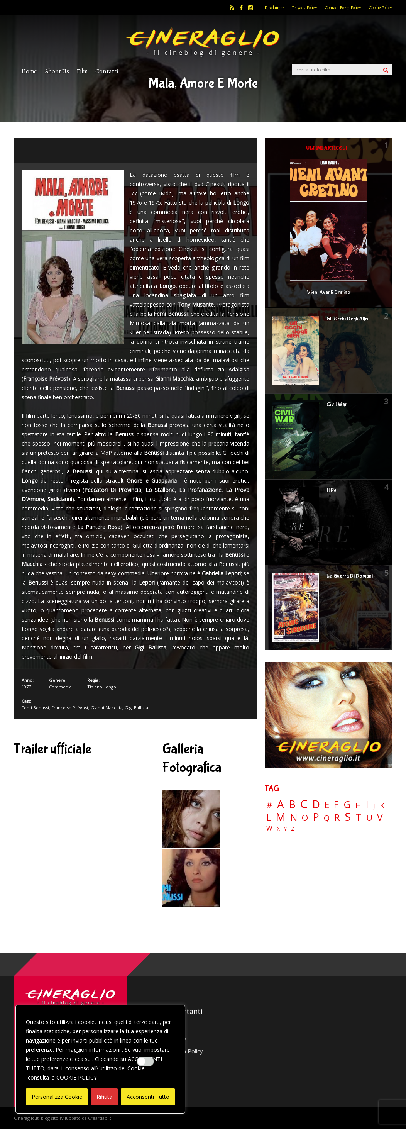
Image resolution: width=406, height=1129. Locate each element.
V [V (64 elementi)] (379, 817)
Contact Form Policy (343, 7)
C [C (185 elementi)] (304, 804)
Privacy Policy (304, 7)
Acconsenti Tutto (148, 1096)
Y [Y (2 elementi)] (285, 829)
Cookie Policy (380, 7)
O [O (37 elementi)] (305, 818)
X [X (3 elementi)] (278, 829)
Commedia (60, 687)
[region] (100, 1059)
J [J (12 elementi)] (374, 805)
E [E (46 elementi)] (327, 805)
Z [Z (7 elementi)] (292, 828)
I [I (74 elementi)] (367, 804)
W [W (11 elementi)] (269, 828)
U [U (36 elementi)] (369, 818)
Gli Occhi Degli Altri (347, 319)
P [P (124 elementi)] (316, 817)
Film (82, 71)
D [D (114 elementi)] (316, 804)
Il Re (331, 490)
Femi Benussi (35, 707)
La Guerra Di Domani (349, 576)
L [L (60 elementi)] (268, 817)
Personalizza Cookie (57, 1096)
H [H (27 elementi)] (358, 805)
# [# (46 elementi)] (269, 805)
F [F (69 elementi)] (336, 805)
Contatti (106, 71)
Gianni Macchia (106, 707)
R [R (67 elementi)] (337, 817)
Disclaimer (274, 7)
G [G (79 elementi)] (347, 804)
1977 (26, 687)
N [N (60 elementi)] (293, 817)
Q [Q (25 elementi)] (327, 818)
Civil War (336, 405)
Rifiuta (104, 1096)
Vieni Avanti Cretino (328, 292)
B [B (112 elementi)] (292, 804)
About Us (57, 71)
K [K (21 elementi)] (382, 805)
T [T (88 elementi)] (358, 817)
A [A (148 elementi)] (280, 803)
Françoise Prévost (69, 707)
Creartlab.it (99, 1118)
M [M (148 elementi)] (281, 816)
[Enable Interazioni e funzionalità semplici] (145, 1061)
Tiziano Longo (101, 687)
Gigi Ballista (136, 707)
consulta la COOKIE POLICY (62, 1077)
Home (29, 71)
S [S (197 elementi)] (348, 816)
